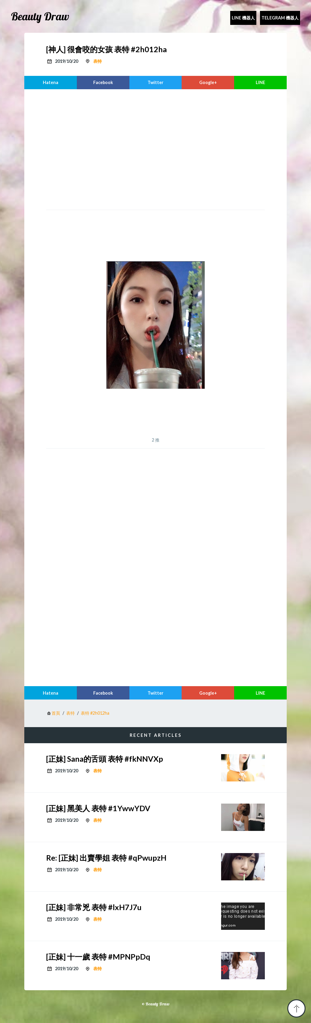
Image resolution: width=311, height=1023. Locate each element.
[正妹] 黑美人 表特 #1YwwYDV (98, 808)
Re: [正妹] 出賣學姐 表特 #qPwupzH (106, 857)
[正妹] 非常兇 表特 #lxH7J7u (94, 907)
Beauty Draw (40, 16)
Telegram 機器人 (280, 17)
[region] (155, 148)
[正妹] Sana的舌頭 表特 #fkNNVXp (104, 758)
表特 (97, 61)
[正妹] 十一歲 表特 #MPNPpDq (98, 956)
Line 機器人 (243, 17)
